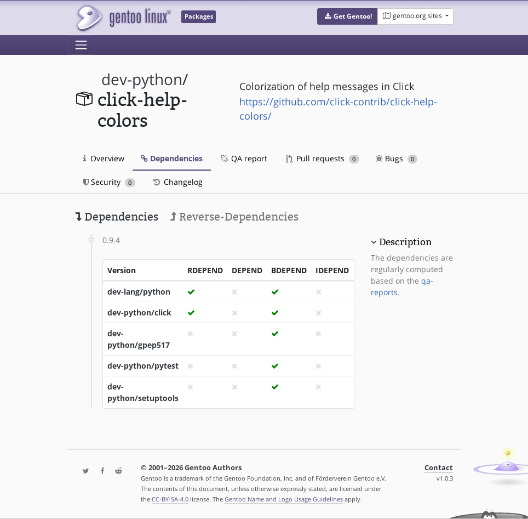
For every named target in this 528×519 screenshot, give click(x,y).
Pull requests (322, 158)
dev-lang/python (138, 291)
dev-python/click (139, 312)
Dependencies (172, 158)
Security (109, 182)
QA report (243, 158)
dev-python (141, 79)
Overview (103, 158)
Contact (438, 467)
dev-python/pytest (143, 365)
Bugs (397, 158)
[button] (347, 16)
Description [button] (405, 241)
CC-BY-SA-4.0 (170, 499)
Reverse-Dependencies (234, 216)
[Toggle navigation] (81, 45)
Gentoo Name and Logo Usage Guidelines (284, 499)
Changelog (177, 182)
